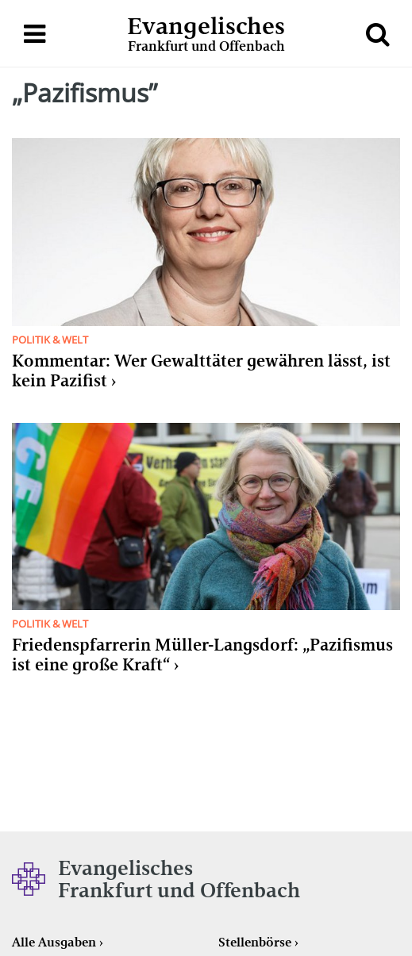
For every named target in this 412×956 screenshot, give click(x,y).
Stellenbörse (254, 942)
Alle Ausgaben (54, 942)
